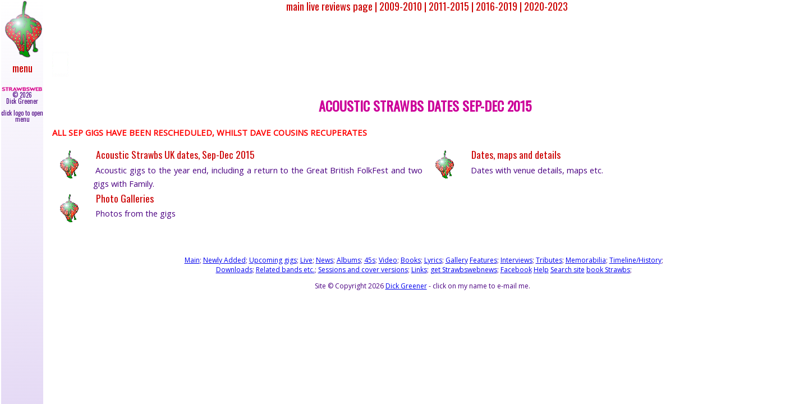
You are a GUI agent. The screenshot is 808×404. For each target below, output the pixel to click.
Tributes (549, 260)
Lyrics (433, 260)
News (324, 260)
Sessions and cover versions (363, 269)
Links (419, 269)
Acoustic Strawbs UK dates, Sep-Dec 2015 (175, 154)
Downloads (234, 269)
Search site (567, 269)
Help (541, 269)
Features (483, 260)
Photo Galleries (125, 198)
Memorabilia (586, 260)
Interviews (516, 260)
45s (369, 260)
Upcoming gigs (273, 260)
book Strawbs (608, 269)
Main (192, 260)
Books (411, 260)
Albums (349, 260)
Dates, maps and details (516, 154)
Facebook (516, 269)
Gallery (457, 260)
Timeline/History (635, 260)
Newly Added (224, 260)
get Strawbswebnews (463, 269)
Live (306, 260)
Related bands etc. (285, 269)
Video (388, 260)
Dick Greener (406, 286)
